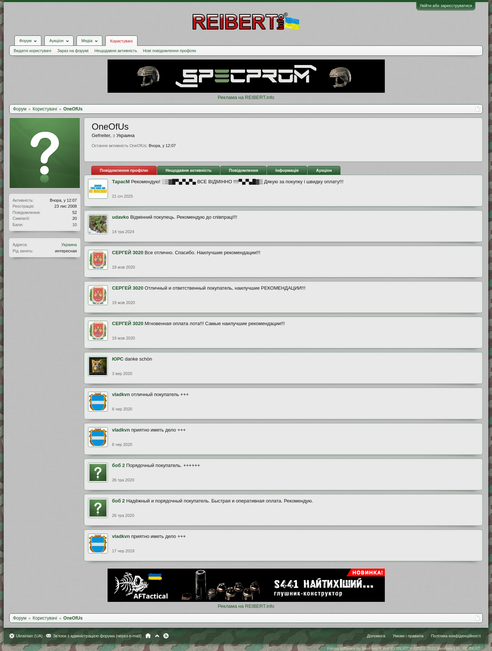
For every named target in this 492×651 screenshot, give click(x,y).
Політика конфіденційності (456, 636)
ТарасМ (121, 181)
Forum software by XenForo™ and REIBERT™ (404, 648)
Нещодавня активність (115, 50)
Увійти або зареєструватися (446, 5)
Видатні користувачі (32, 50)
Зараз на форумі (73, 50)
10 (74, 224)
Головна (148, 635)
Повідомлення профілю (124, 170)
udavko (120, 217)
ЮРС (117, 359)
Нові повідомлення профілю (169, 50)
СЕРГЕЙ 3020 (127, 252)
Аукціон (324, 170)
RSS (166, 635)
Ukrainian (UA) (29, 636)
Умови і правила (408, 636)
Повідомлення (243, 170)
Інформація (287, 170)
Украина (69, 244)
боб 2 (118, 465)
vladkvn (121, 394)
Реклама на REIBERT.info (246, 97)
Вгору (157, 635)
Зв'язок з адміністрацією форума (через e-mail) (97, 636)
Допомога (376, 636)
